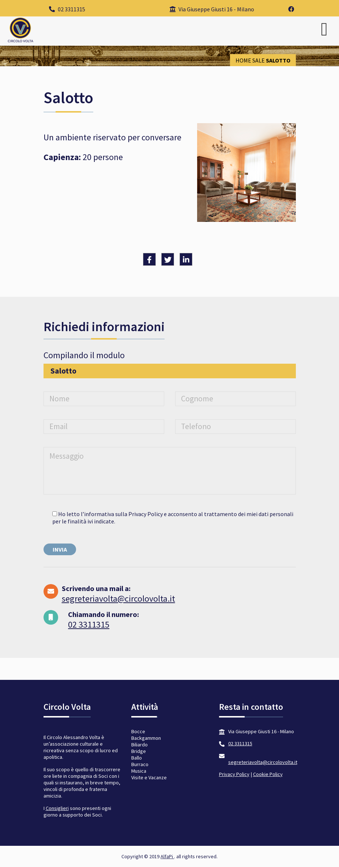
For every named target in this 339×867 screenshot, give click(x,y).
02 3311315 (67, 9)
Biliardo (139, 744)
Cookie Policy (268, 774)
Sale (258, 60)
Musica (138, 771)
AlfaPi (167, 856)
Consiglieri (57, 808)
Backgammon (146, 738)
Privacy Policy (234, 774)
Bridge (138, 751)
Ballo (136, 757)
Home (243, 60)
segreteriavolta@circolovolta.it (118, 598)
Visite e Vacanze (149, 777)
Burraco (139, 764)
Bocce (138, 731)
